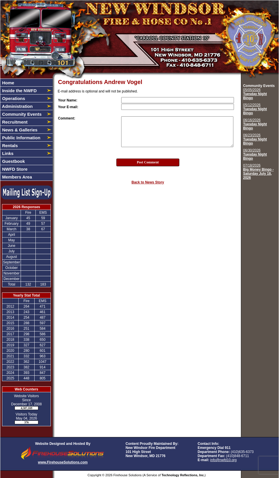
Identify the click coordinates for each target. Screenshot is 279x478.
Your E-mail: (68, 107)
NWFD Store (14, 169)
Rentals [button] (9, 145)
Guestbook (13, 161)
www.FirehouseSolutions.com (63, 462)
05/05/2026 (255, 94)
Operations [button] (13, 98)
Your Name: (67, 100)
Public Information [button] (20, 137)
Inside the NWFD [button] (19, 90)
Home (7, 82)
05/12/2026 (255, 109)
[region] (26, 130)
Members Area (16, 176)
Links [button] (7, 153)
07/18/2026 (258, 171)
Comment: (66, 118)
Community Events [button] (21, 114)
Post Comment (148, 162)
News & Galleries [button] (19, 129)
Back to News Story (147, 182)
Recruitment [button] (14, 121)
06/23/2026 (255, 139)
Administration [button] (17, 106)
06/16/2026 (255, 124)
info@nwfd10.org (223, 460)
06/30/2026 (255, 154)
